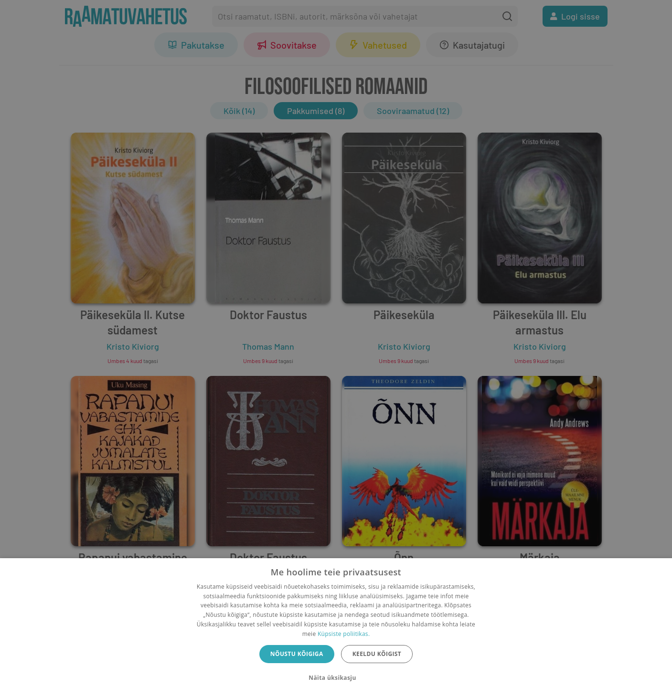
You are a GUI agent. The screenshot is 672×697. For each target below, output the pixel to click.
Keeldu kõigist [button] (377, 654)
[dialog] (336, 627)
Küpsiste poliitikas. (344, 634)
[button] (336, 678)
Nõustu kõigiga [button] (296, 654)
